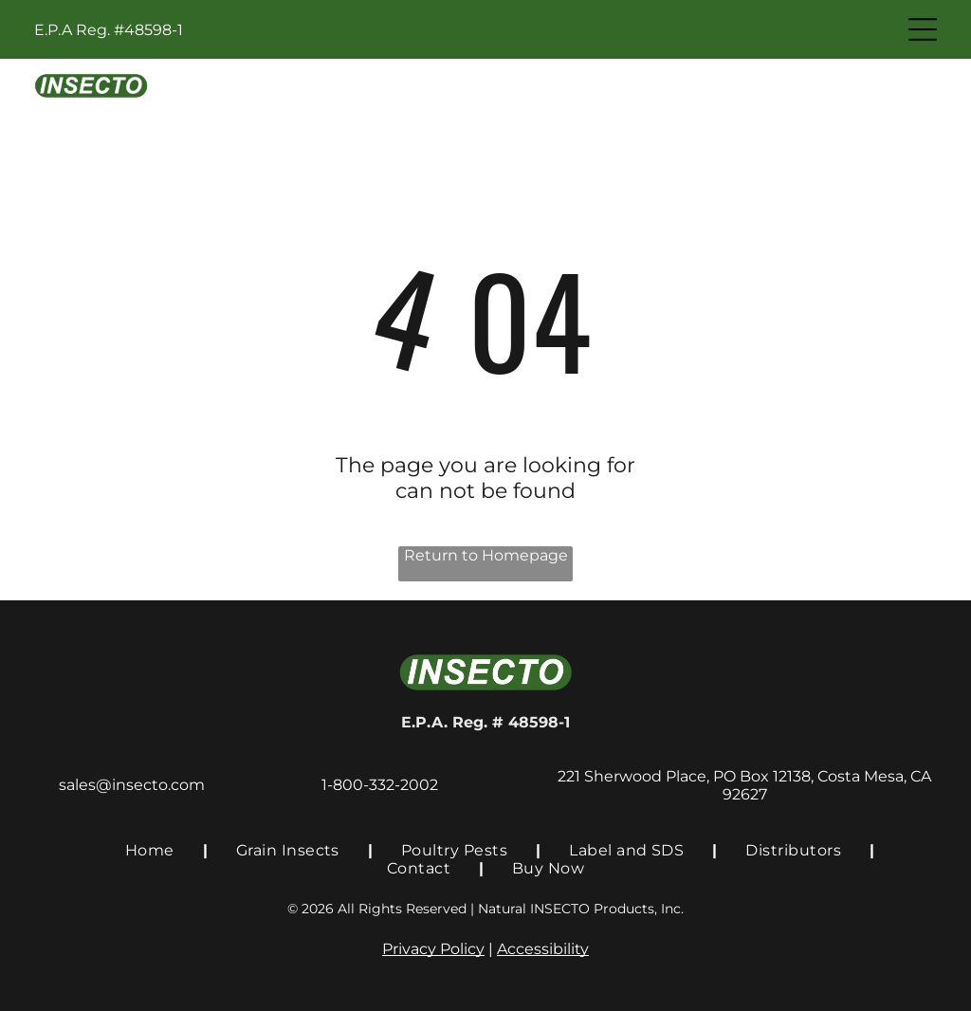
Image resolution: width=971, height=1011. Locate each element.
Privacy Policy (433, 949)
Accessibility (543, 949)
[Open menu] (922, 29)
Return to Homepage (486, 555)
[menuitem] (152, 850)
